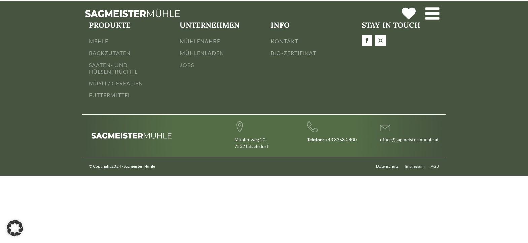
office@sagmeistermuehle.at (409, 139)
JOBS (187, 65)
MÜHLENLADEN (202, 53)
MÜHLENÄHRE (200, 41)
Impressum (415, 166)
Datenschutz (387, 166)
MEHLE (98, 41)
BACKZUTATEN (110, 53)
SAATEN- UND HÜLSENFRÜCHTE (113, 68)
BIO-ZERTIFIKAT (293, 53)
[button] (15, 228)
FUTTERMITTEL (110, 95)
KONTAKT (284, 41)
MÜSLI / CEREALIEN (116, 83)
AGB (435, 166)
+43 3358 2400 (332, 139)
